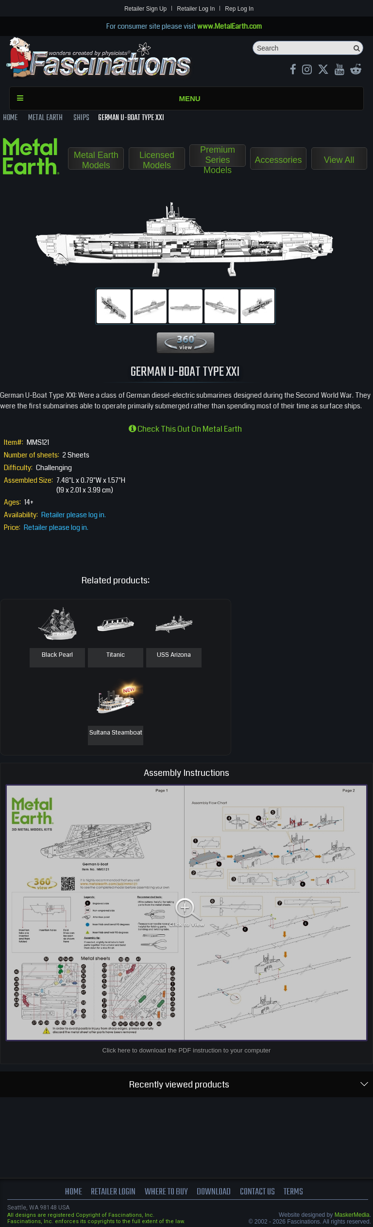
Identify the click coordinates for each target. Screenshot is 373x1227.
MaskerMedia (352, 1214)
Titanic (115, 655)
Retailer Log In (196, 8)
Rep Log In (239, 8)
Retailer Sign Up (145, 8)
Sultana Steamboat (115, 733)
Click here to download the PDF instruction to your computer (186, 1050)
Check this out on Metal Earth (185, 429)
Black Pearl (57, 655)
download (214, 1192)
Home (73, 1192)
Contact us (257, 1192)
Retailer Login (113, 1192)
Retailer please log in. (73, 515)
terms (293, 1192)
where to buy (166, 1192)
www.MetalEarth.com (229, 26)
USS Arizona (174, 655)
